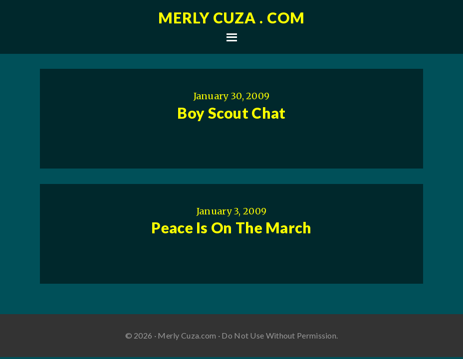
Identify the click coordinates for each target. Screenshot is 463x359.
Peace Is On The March (231, 227)
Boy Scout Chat (231, 113)
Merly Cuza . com (231, 17)
